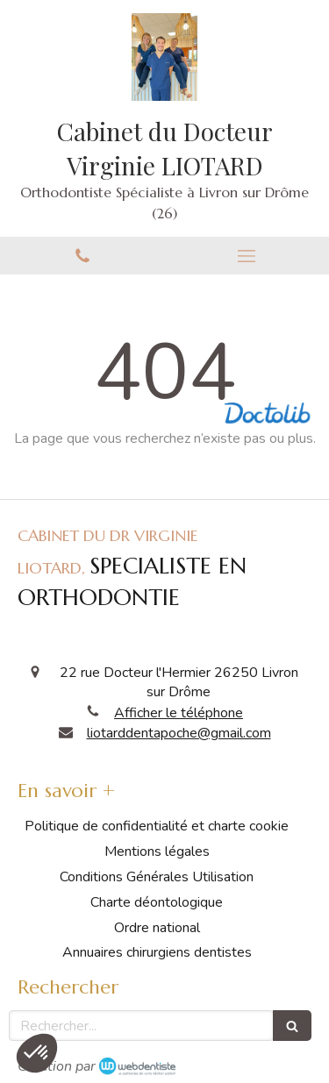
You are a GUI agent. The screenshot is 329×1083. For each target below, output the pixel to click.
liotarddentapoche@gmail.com (179, 733)
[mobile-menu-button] (247, 256)
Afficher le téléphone (178, 713)
